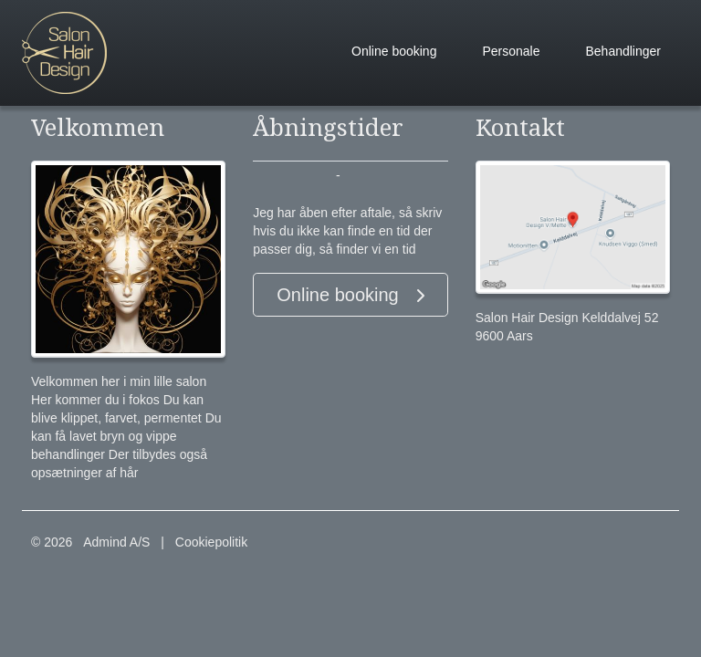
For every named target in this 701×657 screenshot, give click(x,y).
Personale (510, 51)
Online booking (393, 51)
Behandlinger (623, 51)
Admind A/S (116, 542)
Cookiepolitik (211, 542)
